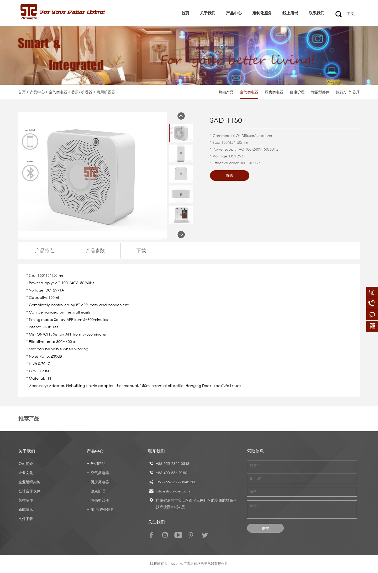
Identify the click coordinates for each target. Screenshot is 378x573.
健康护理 (297, 92)
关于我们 (208, 12)
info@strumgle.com (173, 491)
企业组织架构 (29, 482)
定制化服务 (262, 12)
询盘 (229, 175)
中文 (353, 14)
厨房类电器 (274, 92)
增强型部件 (320, 92)
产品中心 (234, 12)
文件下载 (25, 518)
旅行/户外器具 (348, 92)
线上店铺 (290, 12)
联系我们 (316, 12)
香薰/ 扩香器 (81, 92)
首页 (185, 12)
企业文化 (25, 472)
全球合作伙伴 (29, 491)
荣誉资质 (25, 500)
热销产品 (226, 92)
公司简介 (25, 463)
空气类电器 (58, 92)
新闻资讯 (25, 509)
